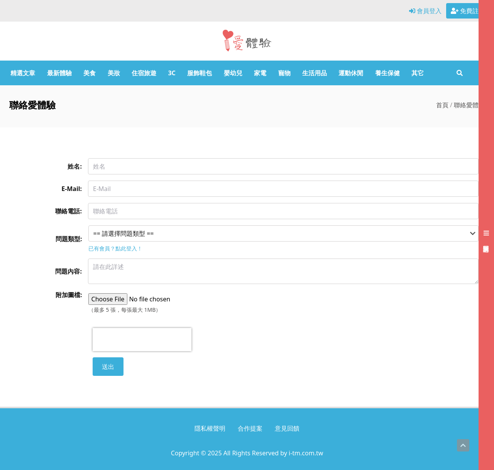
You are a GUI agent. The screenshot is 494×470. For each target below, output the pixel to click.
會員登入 (425, 11)
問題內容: (68, 271)
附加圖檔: (69, 295)
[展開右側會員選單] (486, 235)
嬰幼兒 (233, 73)
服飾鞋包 (199, 73)
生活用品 (314, 73)
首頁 (442, 105)
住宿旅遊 (144, 73)
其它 (417, 73)
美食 (89, 73)
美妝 (114, 73)
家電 (260, 73)
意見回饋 (287, 428)
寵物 (284, 73)
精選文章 (22, 73)
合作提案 (250, 428)
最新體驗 (59, 73)
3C (171, 73)
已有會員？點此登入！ (115, 248)
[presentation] (142, 339)
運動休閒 (350, 73)
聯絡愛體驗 (469, 105)
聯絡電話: (68, 211)
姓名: (75, 166)
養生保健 (387, 73)
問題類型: (69, 239)
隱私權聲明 (210, 428)
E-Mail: (71, 188)
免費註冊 (468, 11)
